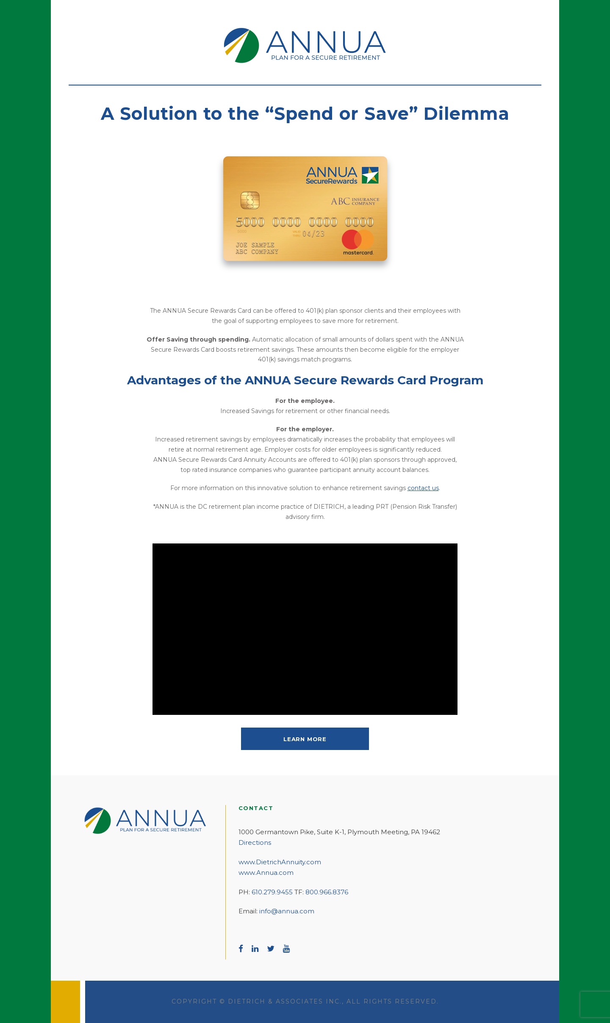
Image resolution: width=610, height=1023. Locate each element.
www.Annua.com (266, 873)
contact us (423, 488)
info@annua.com (286, 911)
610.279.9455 (272, 892)
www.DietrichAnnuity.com (279, 862)
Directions (254, 842)
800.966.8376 (326, 892)
